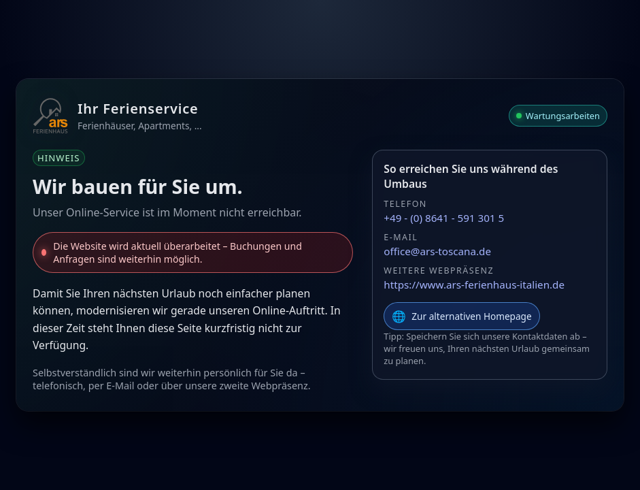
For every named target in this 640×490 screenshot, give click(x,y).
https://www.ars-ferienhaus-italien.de (474, 284)
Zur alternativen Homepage (461, 316)
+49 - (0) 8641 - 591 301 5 (444, 218)
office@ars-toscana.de (437, 251)
